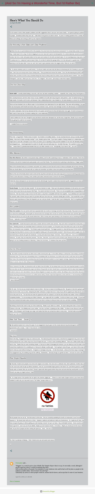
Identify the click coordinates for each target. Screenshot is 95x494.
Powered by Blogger (47, 491)
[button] (11, 27)
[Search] (82, 3)
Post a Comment (15, 481)
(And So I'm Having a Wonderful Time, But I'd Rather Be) (42, 3)
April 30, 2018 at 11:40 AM (23, 477)
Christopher (19, 463)
